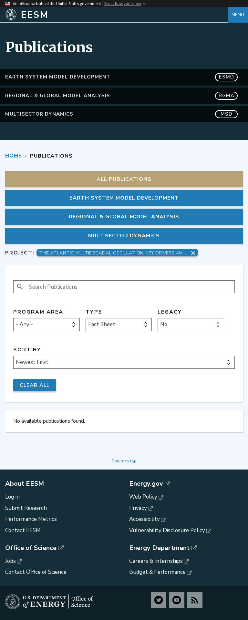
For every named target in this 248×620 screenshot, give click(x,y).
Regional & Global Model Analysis (121, 96)
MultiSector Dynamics (121, 114)
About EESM (24, 484)
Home (13, 155)
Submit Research (26, 508)
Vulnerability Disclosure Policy (167, 530)
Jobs (10, 561)
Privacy (138, 508)
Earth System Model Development (121, 77)
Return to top (124, 461)
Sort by (27, 349)
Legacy (170, 312)
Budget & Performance (157, 572)
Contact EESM (23, 530)
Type (94, 312)
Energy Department (159, 548)
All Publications (124, 179)
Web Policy (143, 497)
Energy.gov (146, 484)
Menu (238, 15)
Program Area (38, 312)
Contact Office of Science (36, 572)
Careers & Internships (156, 561)
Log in (12, 497)
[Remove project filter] (193, 253)
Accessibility (144, 519)
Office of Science (31, 548)
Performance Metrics (31, 519)
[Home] (116, 14)
